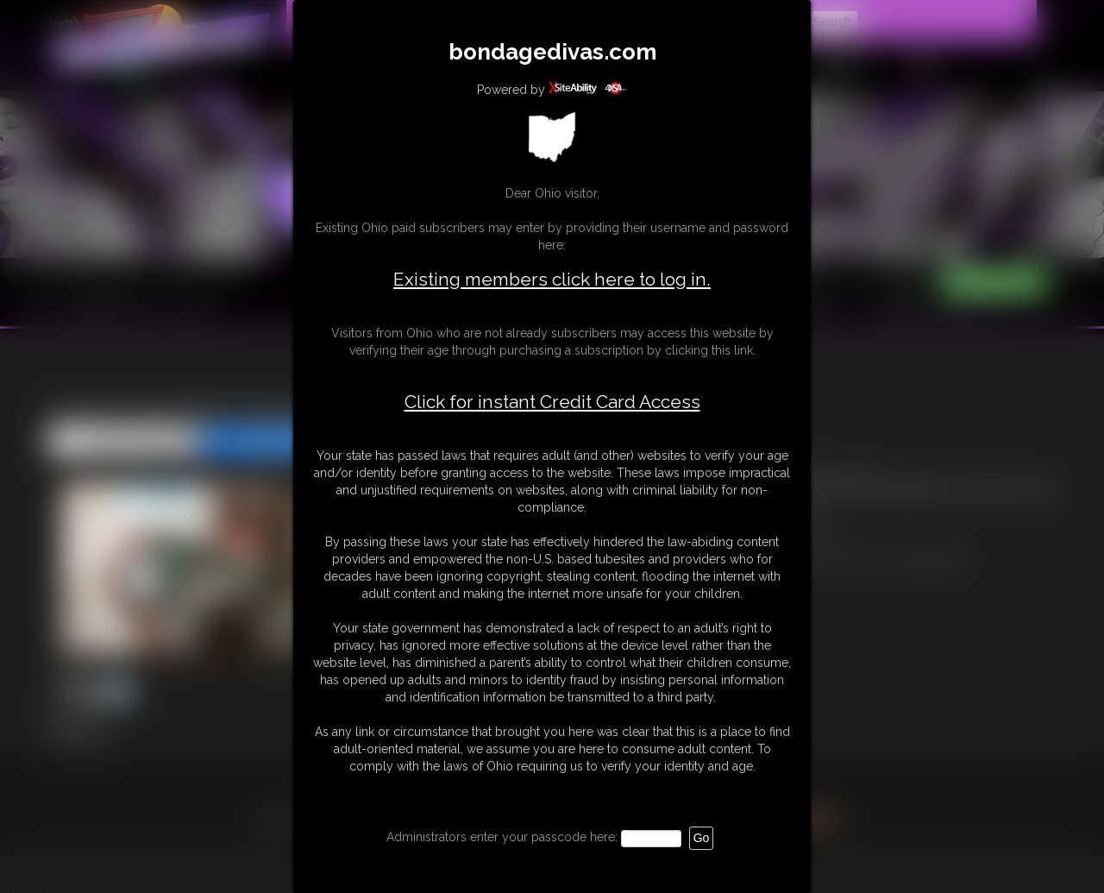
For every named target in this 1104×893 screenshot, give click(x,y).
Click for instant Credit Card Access (552, 402)
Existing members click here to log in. (552, 279)
